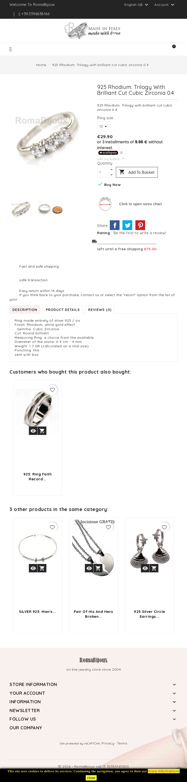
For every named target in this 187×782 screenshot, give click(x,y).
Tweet (127, 225)
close (91, 778)
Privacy (108, 743)
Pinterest (140, 225)
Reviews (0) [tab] (100, 309)
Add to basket (137, 172)
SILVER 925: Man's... (37, 611)
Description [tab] (25, 309)
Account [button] (165, 5)
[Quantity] (103, 172)
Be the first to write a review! (139, 233)
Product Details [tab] (63, 309)
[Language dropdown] (137, 4)
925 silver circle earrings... (149, 614)
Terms (122, 743)
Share (114, 225)
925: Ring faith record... (37, 476)
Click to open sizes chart (140, 204)
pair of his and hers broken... (93, 614)
